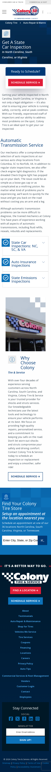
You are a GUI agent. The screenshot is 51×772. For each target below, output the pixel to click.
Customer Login (25, 686)
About (25, 610)
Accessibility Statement (29, 767)
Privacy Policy (25, 663)
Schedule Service (24, 82)
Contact (25, 691)
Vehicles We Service (25, 631)
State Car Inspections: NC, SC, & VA (24, 246)
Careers (25, 658)
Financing (25, 647)
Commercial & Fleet (38, 2)
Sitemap (6, 763)
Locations (25, 652)
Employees (25, 697)
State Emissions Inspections (24, 279)
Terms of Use (33, 763)
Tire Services (25, 637)
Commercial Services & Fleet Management (25, 675)
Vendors (25, 681)
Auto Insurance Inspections (23, 263)
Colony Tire (11, 22)
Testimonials (25, 616)
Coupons (25, 642)
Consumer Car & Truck (12, 2)
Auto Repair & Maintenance (25, 621)
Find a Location (24, 590)
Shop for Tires (25, 626)
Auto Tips (25, 668)
